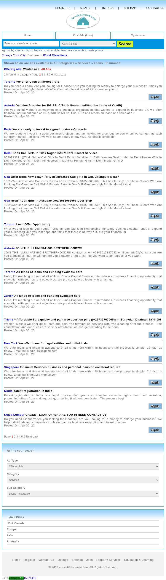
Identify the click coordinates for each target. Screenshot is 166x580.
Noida (8, 391)
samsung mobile (49, 50)
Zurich (8, 295)
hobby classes (15, 50)
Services (84, 63)
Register (62, 8)
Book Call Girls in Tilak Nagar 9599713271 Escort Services (55, 153)
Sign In (85, 8)
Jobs (89, 559)
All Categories (64, 63)
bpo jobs (31, 50)
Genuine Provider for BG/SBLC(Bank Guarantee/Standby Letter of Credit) (69, 105)
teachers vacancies (73, 50)
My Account (138, 35)
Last (63, 74)
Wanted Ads (31, 69)
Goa (7, 176)
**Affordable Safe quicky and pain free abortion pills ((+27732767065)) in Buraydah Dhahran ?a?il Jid (87, 319)
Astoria (9, 105)
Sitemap (130, 8)
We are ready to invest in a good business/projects (50, 129)
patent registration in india (32, 391)
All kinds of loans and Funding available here (49, 272)
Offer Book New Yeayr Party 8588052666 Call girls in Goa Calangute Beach (65, 176)
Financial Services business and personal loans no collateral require (70, 367)
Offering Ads (12, 69)
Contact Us (155, 8)
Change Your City (14, 55)
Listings (107, 8)
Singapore (11, 367)
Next (57, 74)
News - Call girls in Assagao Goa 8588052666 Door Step (51, 200)
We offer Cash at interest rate (37, 81)
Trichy (8, 319)
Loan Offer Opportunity (33, 224)
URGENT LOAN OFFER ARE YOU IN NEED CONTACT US (66, 414)
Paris (8, 129)
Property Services (108, 559)
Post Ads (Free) (83, 35)
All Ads (46, 69)
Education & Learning (139, 559)
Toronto (9, 81)
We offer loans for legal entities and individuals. (54, 343)
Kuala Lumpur (14, 414)
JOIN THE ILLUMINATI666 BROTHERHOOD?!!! (49, 248)
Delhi (8, 153)
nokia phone (95, 50)
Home (27, 35)
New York (11, 343)
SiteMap (77, 559)
